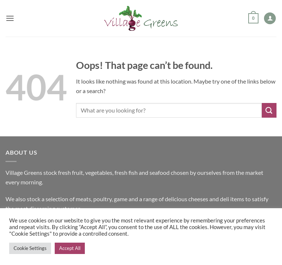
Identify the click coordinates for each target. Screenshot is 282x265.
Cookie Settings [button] (30, 248)
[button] (10, 18)
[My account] (270, 18)
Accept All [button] (69, 248)
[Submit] (269, 110)
